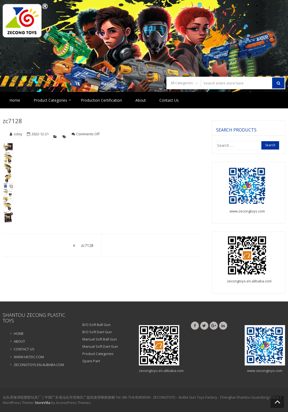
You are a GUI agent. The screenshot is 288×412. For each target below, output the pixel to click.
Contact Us (169, 100)
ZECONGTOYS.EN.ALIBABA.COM (39, 364)
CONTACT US (24, 349)
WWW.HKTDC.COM (29, 356)
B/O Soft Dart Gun (97, 331)
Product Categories (50, 100)
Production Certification (101, 100)
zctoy (18, 134)
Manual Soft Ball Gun (99, 339)
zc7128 (12, 121)
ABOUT (19, 341)
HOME (19, 333)
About (140, 100)
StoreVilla (42, 402)
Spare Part (91, 360)
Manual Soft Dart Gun (100, 346)
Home (14, 100)
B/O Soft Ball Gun (96, 324)
